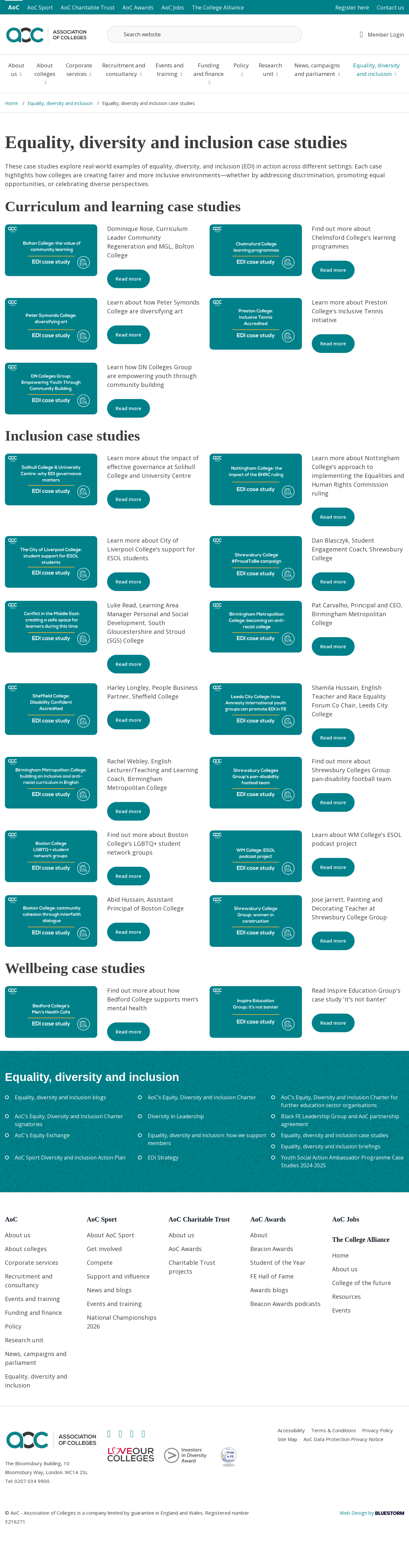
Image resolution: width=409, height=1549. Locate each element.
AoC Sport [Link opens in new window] (40, 7)
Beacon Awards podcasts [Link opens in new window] (285, 1304)
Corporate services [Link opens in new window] (79, 69)
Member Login (382, 34)
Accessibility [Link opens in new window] (291, 1430)
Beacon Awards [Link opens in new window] (271, 1249)
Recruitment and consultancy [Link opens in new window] (123, 69)
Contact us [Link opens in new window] (390, 7)
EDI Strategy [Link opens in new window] (163, 1157)
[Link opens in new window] (46, 33)
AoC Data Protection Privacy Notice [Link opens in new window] (343, 1439)
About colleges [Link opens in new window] (44, 73)
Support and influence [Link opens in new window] (118, 1276)
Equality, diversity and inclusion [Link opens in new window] (376, 69)
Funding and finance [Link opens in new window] (209, 73)
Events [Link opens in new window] (341, 1310)
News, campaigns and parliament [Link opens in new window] (317, 69)
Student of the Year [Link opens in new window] (278, 1262)
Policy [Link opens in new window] (241, 69)
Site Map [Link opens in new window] (287, 1439)
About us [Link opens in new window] (16, 69)
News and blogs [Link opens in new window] (109, 1290)
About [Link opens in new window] (259, 1235)
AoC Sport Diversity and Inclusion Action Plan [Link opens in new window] (70, 1157)
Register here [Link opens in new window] (352, 7)
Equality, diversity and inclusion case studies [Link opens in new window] (334, 1135)
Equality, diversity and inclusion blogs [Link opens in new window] (60, 1097)
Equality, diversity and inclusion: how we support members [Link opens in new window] (207, 1139)
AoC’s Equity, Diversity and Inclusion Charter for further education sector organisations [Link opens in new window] (339, 1101)
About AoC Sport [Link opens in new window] (110, 1235)
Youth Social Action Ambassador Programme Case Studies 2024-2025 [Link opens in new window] (342, 1161)
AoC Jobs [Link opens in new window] (172, 7)
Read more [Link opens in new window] (128, 278)
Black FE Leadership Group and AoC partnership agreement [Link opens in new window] (340, 1120)
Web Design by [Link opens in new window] (372, 1512)
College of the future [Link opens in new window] (361, 1283)
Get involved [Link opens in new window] (104, 1249)
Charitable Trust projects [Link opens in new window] (192, 1267)
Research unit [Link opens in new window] (270, 69)
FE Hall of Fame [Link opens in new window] (272, 1276)
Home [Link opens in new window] (12, 103)
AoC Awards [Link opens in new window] (138, 7)
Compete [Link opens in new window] (100, 1262)
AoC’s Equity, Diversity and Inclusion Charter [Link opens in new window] (202, 1097)
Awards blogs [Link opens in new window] (269, 1290)
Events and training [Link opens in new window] (170, 69)
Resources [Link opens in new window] (346, 1296)
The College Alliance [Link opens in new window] (218, 7)
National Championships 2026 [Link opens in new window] (122, 1322)
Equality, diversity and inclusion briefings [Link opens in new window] (331, 1146)
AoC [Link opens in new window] (13, 7)
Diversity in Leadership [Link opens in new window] (176, 1116)
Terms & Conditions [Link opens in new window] (333, 1430)
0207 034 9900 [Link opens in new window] (31, 1481)
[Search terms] (204, 34)
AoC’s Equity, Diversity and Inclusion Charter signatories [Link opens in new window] (69, 1120)
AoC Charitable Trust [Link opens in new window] (88, 7)
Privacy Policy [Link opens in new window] (377, 1430)
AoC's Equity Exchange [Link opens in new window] (42, 1135)
